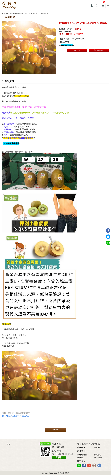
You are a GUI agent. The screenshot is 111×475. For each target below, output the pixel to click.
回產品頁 (55, 430)
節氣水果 (14, 13)
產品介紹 (8, 13)
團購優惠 (80, 458)
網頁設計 (44, 461)
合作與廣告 (98, 458)
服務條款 (97, 447)
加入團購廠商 (82, 455)
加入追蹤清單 (98, 50)
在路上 (9, 444)
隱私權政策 (81, 447)
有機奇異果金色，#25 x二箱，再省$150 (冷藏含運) (33, 13)
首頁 (3, 13)
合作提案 (97, 455)
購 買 (77, 50)
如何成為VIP (78, 34)
